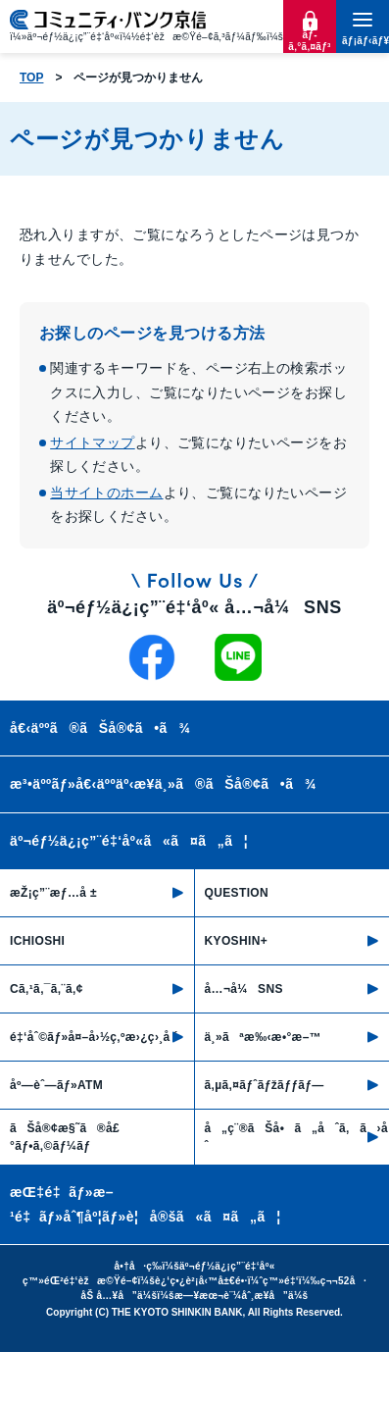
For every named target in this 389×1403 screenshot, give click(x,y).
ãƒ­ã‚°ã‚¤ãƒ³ (309, 40)
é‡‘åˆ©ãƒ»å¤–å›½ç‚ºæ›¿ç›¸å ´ (94, 1037)
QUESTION (237, 893)
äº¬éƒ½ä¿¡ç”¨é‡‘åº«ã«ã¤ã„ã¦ (129, 841)
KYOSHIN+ (236, 941)
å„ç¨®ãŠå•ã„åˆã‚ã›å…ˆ (297, 1137)
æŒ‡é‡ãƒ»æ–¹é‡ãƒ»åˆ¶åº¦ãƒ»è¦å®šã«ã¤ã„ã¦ (145, 1204)
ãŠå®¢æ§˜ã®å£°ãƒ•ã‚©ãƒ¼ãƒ (65, 1137)
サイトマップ (92, 442)
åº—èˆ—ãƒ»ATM (56, 1085)
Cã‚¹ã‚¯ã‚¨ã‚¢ (46, 989)
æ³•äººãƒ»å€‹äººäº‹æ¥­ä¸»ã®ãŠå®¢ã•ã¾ (163, 784)
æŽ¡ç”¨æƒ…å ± (53, 893)
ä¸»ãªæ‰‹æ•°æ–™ (263, 1037)
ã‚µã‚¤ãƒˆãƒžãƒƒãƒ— (264, 1085)
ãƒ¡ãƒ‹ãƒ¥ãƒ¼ (362, 40)
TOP (31, 77)
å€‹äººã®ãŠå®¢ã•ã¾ (100, 728)
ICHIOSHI (37, 941)
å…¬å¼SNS (244, 989)
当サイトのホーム (106, 492)
